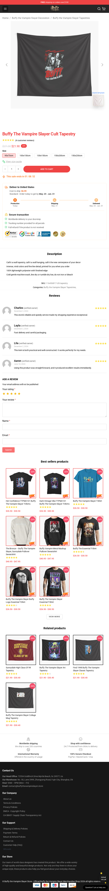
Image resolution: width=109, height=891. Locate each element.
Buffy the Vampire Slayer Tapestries (71, 18)
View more (54, 617)
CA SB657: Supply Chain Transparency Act (22, 815)
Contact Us (8, 841)
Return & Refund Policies (14, 837)
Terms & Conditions (12, 803)
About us (7, 799)
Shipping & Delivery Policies (15, 829)
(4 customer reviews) (24, 140)
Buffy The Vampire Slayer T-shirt (87, 501)
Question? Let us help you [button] (95, 887)
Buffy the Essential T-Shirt (85, 548)
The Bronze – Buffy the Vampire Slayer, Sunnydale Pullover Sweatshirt (20, 551)
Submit (8, 450)
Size (4, 151)
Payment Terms (10, 833)
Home (5, 18)
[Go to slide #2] (62, 115)
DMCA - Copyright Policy (14, 811)
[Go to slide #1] (47, 115)
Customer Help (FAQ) (12, 845)
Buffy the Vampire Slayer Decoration (30, 18)
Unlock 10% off (103, 878)
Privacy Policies (10, 807)
